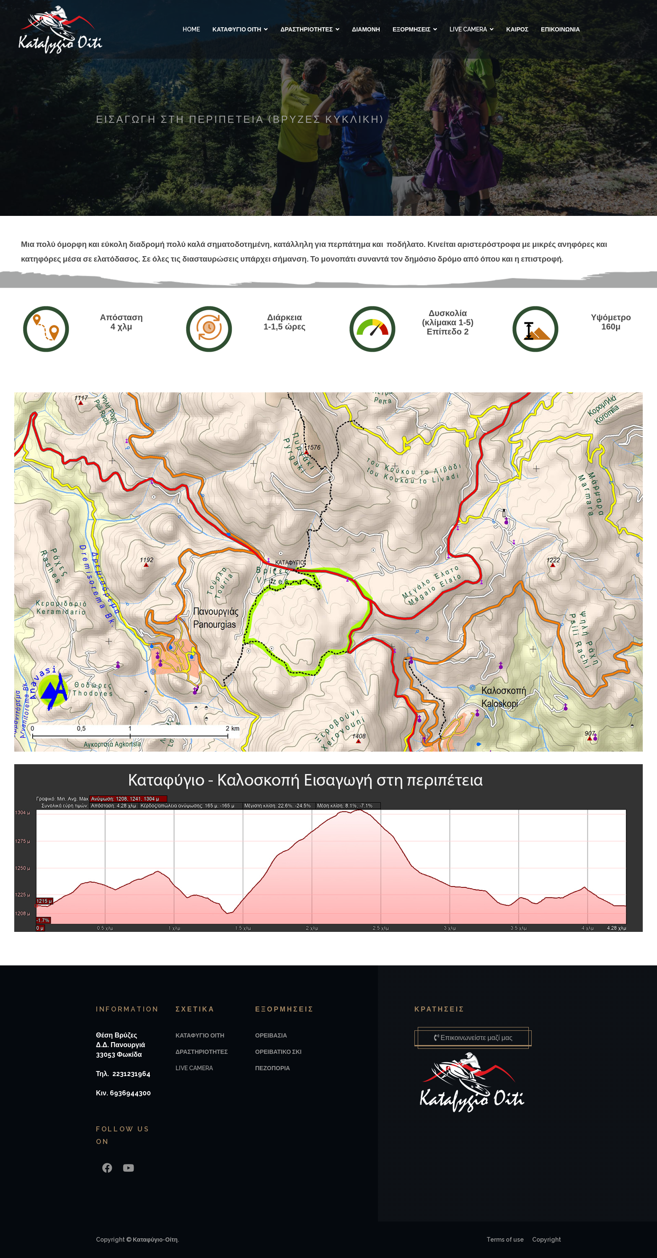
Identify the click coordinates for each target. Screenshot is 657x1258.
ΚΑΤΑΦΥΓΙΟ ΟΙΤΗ (236, 29)
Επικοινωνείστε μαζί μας (475, 1038)
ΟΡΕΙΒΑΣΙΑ (271, 1035)
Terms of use (505, 1239)
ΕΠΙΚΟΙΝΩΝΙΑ (560, 29)
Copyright (546, 1239)
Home (190, 29)
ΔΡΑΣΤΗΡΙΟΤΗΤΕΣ (306, 29)
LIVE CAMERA (467, 29)
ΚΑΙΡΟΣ (517, 29)
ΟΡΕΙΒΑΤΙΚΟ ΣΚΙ (278, 1051)
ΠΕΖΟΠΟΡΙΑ (272, 1068)
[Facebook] (107, 1168)
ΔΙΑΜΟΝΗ (366, 29)
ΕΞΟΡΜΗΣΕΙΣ (411, 29)
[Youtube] (128, 1168)
